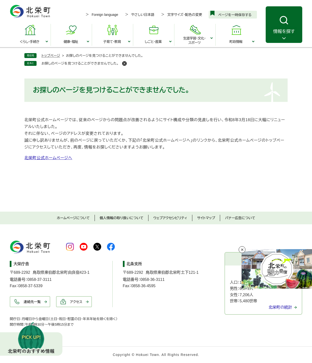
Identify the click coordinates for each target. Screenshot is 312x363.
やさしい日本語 (142, 15)
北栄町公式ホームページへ (48, 158)
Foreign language (105, 15)
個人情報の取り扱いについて (121, 218)
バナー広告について (240, 218)
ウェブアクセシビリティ (170, 218)
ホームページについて (73, 218)
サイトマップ (206, 218)
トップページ (50, 56)
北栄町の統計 (280, 307)
